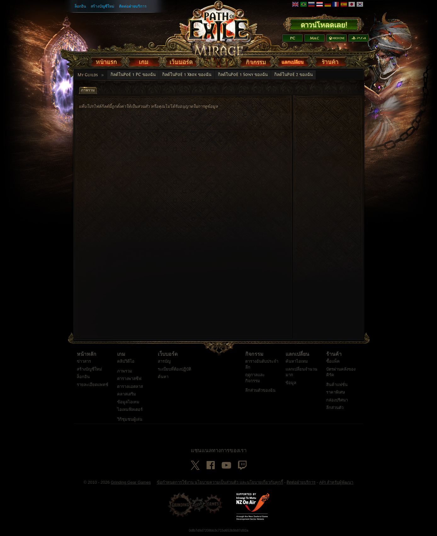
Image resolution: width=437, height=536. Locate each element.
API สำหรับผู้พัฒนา (336, 482)
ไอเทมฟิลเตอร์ (130, 409)
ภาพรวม (124, 371)
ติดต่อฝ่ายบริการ (133, 6)
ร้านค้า (334, 354)
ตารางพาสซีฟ (129, 378)
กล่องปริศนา (337, 400)
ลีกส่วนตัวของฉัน (260, 390)
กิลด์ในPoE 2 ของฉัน (293, 74)
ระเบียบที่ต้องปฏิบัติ (174, 369)
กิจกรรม (254, 354)
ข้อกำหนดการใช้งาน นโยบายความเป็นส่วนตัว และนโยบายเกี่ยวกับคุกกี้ (220, 482)
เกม (121, 354)
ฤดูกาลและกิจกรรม (255, 377)
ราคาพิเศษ (335, 392)
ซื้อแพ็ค (333, 361)
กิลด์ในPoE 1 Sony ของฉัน (243, 74)
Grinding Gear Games (131, 482)
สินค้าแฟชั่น (337, 384)
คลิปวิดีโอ (125, 361)
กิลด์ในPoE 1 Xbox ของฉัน (186, 74)
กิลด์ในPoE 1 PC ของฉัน (133, 74)
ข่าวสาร (84, 361)
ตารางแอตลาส (130, 386)
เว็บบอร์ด (168, 354)
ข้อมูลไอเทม (128, 402)
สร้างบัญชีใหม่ (102, 6)
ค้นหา (163, 376)
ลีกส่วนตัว (334, 407)
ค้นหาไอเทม (297, 361)
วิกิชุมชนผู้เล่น (129, 419)
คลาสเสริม (126, 394)
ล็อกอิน (80, 6)
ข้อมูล (291, 382)
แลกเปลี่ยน (297, 354)
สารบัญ (164, 361)
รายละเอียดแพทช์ (92, 384)
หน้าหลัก (86, 354)
